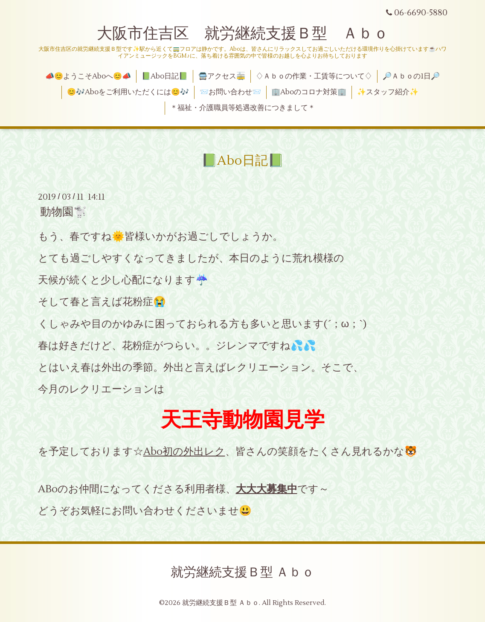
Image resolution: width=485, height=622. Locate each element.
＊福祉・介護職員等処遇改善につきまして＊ (242, 108)
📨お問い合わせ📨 (230, 92)
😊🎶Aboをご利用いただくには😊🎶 (128, 92)
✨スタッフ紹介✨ (387, 92)
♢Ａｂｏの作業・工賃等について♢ (314, 76)
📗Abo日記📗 (165, 76)
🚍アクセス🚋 (221, 76)
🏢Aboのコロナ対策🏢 (308, 92)
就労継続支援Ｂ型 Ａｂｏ (242, 572)
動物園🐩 (63, 212)
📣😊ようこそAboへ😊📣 (88, 76)
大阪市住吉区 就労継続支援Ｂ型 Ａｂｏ (243, 34)
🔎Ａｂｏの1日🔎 (411, 76)
